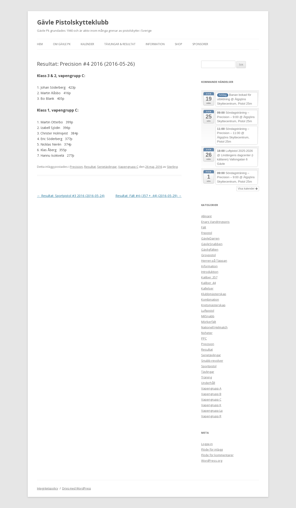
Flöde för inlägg (212, 449)
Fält (203, 227)
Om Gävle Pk (62, 44)
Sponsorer (200, 44)
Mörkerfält (208, 322)
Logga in (207, 444)
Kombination (210, 299)
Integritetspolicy (47, 488)
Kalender (87, 44)
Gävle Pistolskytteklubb (72, 22)
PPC (204, 338)
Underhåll (208, 383)
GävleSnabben (211, 244)
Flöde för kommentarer (217, 455)
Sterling (172, 167)
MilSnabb (207, 316)
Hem (40, 44)
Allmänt (206, 216)
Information (155, 44)
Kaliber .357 (209, 277)
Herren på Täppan (214, 261)
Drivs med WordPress (76, 488)
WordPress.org (211, 460)
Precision (76, 167)
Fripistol (206, 233)
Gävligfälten (209, 249)
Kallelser (207, 288)
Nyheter (207, 333)
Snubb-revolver (212, 360)
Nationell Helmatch (214, 327)
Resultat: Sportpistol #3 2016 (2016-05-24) (71, 195)
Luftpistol (207, 311)
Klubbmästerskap (213, 294)
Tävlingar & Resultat (120, 44)
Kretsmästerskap (213, 305)
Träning (206, 377)
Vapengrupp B (211, 394)
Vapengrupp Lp (212, 410)
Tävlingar (207, 372)
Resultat (90, 167)
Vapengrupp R (211, 416)
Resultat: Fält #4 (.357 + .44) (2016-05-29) (148, 195)
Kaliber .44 (208, 283)
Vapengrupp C (128, 167)
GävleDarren (210, 238)
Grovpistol (208, 255)
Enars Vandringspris (215, 222)
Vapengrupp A (211, 388)
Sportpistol (208, 366)
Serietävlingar (107, 167)
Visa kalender (248, 188)
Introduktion (209, 272)
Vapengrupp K (211, 405)
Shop (178, 44)
